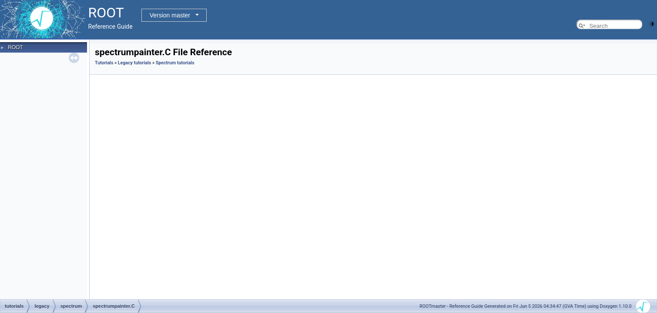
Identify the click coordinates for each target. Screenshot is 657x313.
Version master (170, 15)
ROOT (15, 47)
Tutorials (104, 63)
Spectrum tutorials (175, 63)
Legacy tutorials (134, 63)
